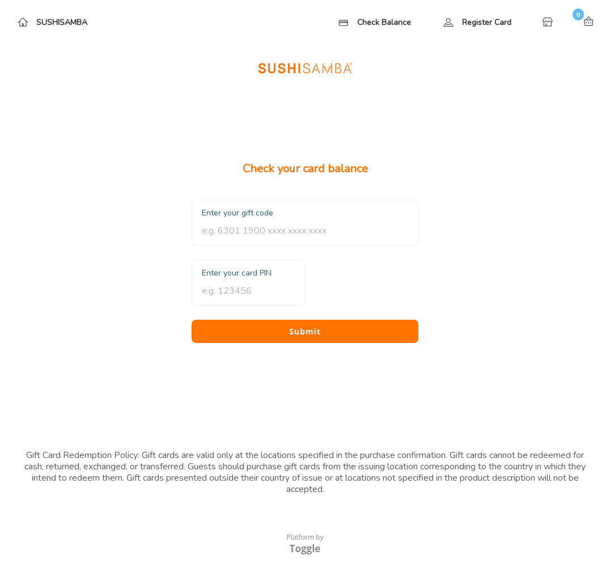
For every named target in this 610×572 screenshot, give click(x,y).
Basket (588, 21)
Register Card (486, 22)
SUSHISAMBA (61, 22)
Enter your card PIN (237, 273)
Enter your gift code (237, 212)
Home (548, 22)
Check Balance (384, 22)
